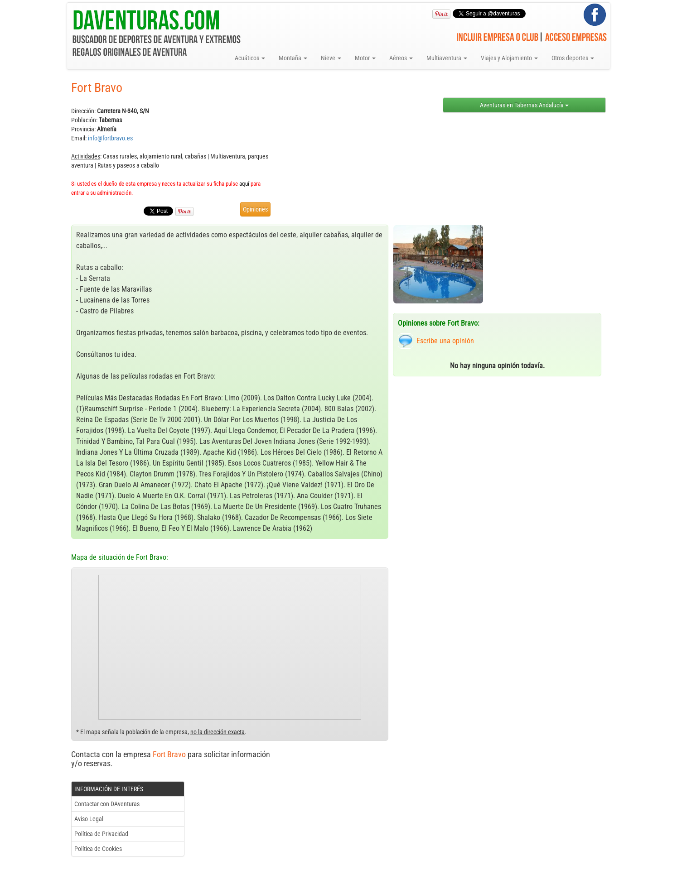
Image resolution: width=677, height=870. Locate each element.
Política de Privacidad (101, 833)
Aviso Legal (88, 818)
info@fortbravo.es (110, 138)
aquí (244, 183)
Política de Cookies (98, 848)
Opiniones (255, 209)
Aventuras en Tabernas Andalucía (524, 105)
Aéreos (401, 58)
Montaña (293, 58)
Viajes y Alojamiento (509, 58)
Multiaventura (446, 58)
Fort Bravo (169, 754)
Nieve (331, 58)
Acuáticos (250, 58)
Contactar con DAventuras (107, 804)
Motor (365, 58)
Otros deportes (572, 58)
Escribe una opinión (445, 340)
